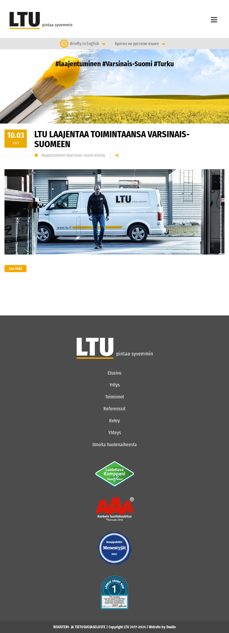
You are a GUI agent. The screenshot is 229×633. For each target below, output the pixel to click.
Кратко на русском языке (137, 43)
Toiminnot (114, 397)
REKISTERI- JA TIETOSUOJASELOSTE (79, 627)
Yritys (114, 385)
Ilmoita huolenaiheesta (114, 444)
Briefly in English (84, 43)
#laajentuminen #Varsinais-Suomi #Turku (73, 155)
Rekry (114, 420)
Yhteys (114, 432)
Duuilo (171, 627)
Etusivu (114, 373)
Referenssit (114, 409)
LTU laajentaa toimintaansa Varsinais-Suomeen (112, 139)
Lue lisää (13, 269)
